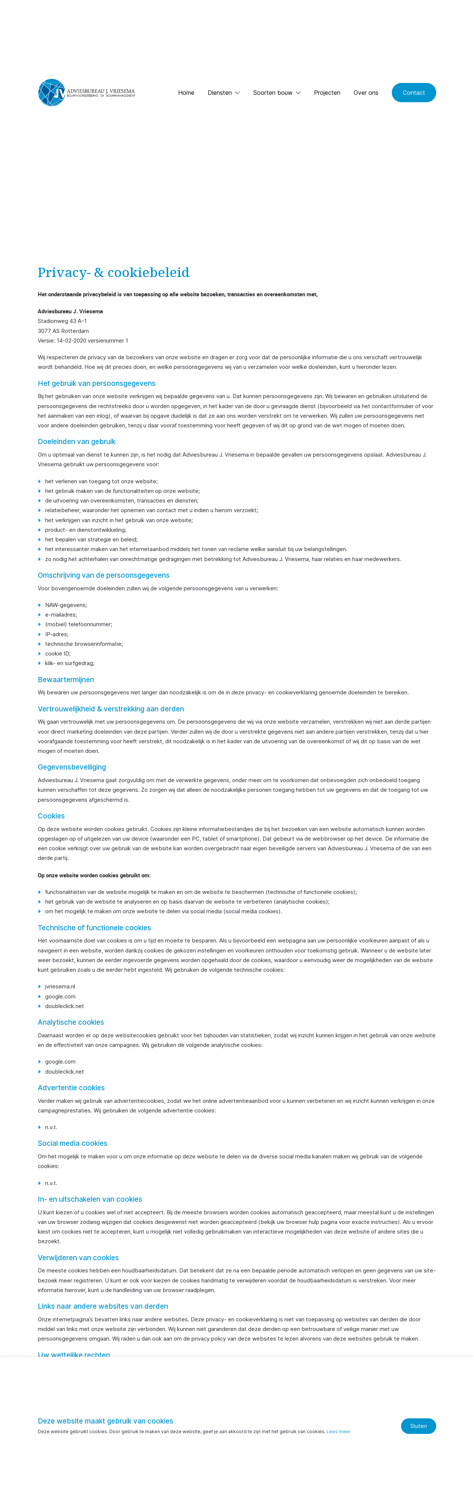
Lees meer (339, 1431)
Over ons (366, 92)
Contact (414, 92)
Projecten (327, 92)
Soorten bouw (273, 92)
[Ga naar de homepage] (86, 93)
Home (186, 92)
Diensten (220, 92)
